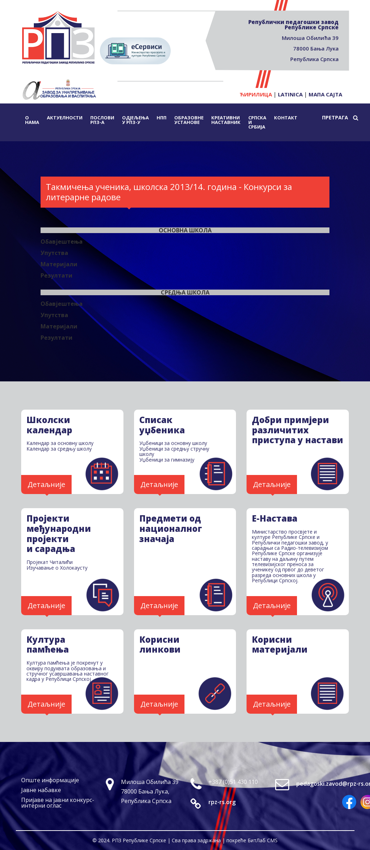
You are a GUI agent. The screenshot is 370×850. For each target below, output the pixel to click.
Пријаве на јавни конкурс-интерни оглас (57, 802)
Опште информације (50, 780)
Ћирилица (255, 94)
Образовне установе (189, 119)
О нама (32, 119)
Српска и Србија (257, 122)
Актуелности (65, 117)
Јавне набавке (41, 790)
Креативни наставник (226, 119)
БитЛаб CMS (263, 840)
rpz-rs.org (222, 802)
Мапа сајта (325, 94)
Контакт (285, 117)
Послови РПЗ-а (102, 119)
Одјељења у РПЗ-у (135, 119)
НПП (161, 117)
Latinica (290, 94)
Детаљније (46, 484)
